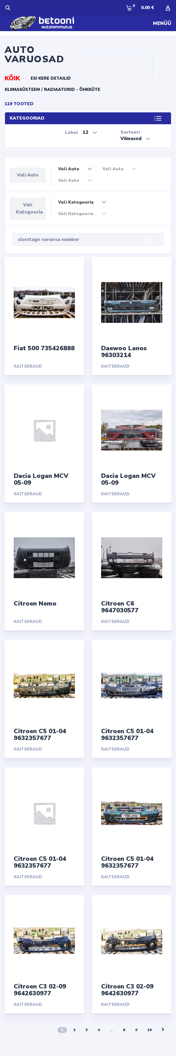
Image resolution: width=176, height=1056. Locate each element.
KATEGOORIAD (27, 118)
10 (149, 1029)
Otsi (155, 241)
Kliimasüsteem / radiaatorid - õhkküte (52, 89)
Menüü (162, 23)
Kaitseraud (28, 366)
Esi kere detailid (51, 78)
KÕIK (12, 78)
